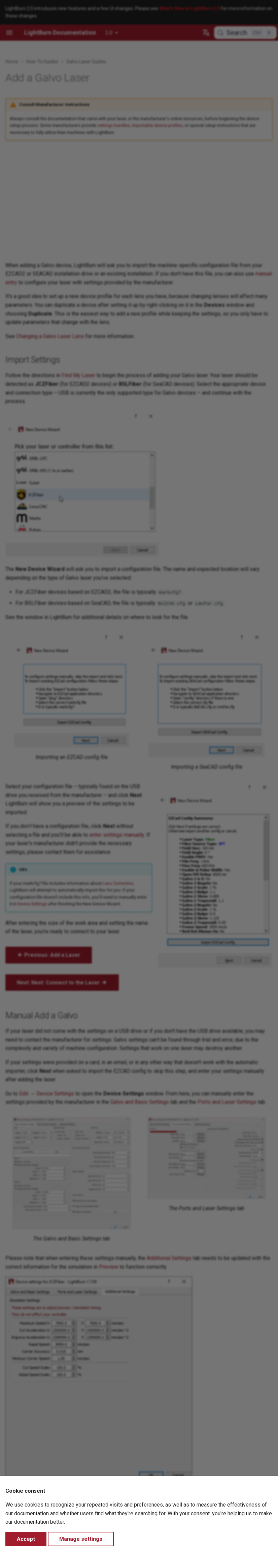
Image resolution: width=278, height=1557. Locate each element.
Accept (26, 1539)
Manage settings (80, 1539)
